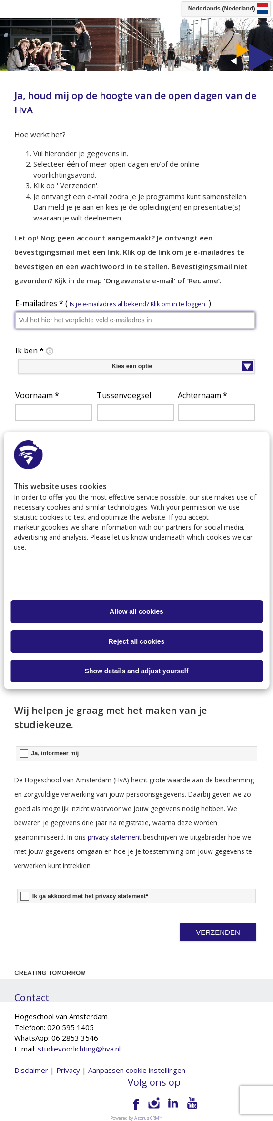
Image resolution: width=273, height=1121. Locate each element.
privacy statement (114, 836)
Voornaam (37, 395)
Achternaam (202, 395)
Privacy (68, 1070)
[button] (218, 932)
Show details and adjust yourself (137, 671)
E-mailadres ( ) (113, 303)
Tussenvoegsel (124, 395)
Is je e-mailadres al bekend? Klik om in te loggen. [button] (138, 304)
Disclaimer (31, 1070)
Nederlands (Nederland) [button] (221, 8)
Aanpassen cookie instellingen (136, 1070)
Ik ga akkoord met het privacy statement (90, 896)
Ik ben (35, 350)
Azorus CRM (146, 1118)
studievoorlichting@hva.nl (79, 1048)
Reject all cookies (137, 641)
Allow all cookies (136, 611)
